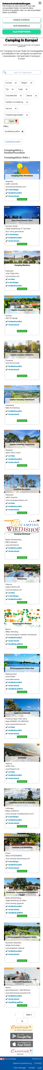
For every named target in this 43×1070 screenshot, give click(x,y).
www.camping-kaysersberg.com (18, 858)
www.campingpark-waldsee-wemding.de (21, 635)
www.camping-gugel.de (15, 903)
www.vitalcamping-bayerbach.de (18, 993)
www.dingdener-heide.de (15, 948)
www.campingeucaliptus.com (17, 500)
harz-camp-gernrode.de (15, 231)
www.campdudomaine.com (16, 724)
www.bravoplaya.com (14, 590)
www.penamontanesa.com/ (16, 187)
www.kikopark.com (12, 769)
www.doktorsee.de (12, 679)
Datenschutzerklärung (22, 1063)
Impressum (37, 1059)
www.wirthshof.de (12, 545)
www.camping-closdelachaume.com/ (20, 814)
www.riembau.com (12, 276)
